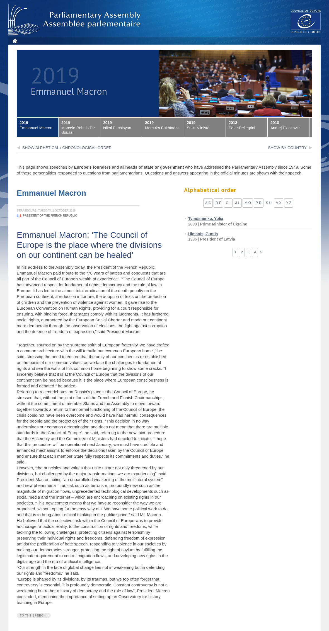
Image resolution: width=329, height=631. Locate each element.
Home (14, 40)
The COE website (306, 21)
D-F (218, 203)
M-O (248, 203)
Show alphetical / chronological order (67, 147)
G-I (228, 203)
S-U (269, 203)
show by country (287, 147)
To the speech (33, 615)
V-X (278, 203)
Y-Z (288, 203)
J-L (237, 203)
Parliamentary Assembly (75, 20)
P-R (259, 203)
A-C (208, 203)
